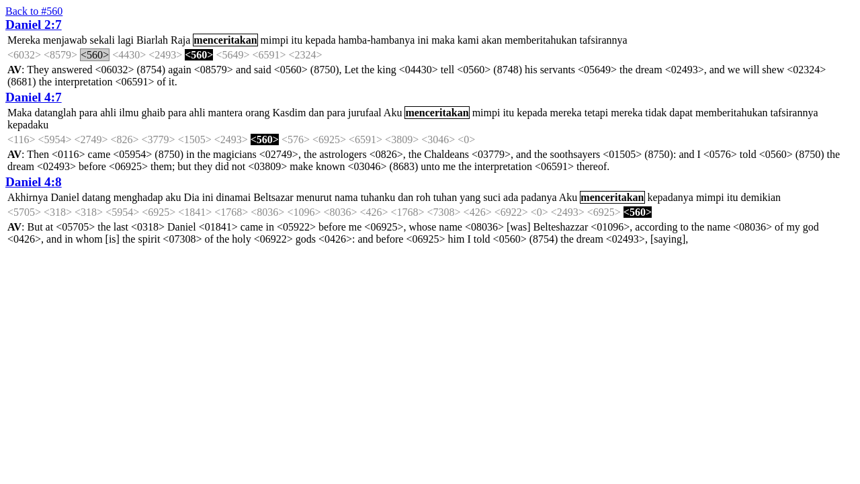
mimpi (275, 40)
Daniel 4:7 (33, 97)
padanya (538, 197)
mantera (225, 112)
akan (492, 40)
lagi (126, 40)
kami (468, 40)
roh (423, 197)
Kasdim (289, 112)
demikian (761, 197)
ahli (108, 112)
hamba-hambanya (377, 40)
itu (296, 40)
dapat (681, 112)
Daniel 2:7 (33, 24)
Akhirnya (27, 197)
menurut (314, 197)
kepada (320, 40)
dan (316, 112)
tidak (655, 112)
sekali (102, 40)
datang (96, 197)
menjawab (65, 40)
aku (173, 197)
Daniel (64, 197)
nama (346, 197)
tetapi (597, 112)
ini (423, 40)
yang (470, 197)
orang (257, 112)
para (88, 112)
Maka (19, 112)
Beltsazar (273, 197)
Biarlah (152, 40)
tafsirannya (604, 40)
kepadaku (27, 124)
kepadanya (670, 197)
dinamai (233, 197)
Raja (180, 40)
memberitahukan (541, 40)
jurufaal (365, 112)
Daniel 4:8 (33, 182)
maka (443, 40)
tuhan (445, 197)
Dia (192, 197)
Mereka (23, 40)
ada (510, 197)
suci (492, 197)
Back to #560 (33, 11)
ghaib (154, 112)
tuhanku (378, 197)
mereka (566, 112)
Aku (393, 112)
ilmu (128, 112)
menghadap (138, 197)
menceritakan (225, 40)
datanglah (55, 112)
